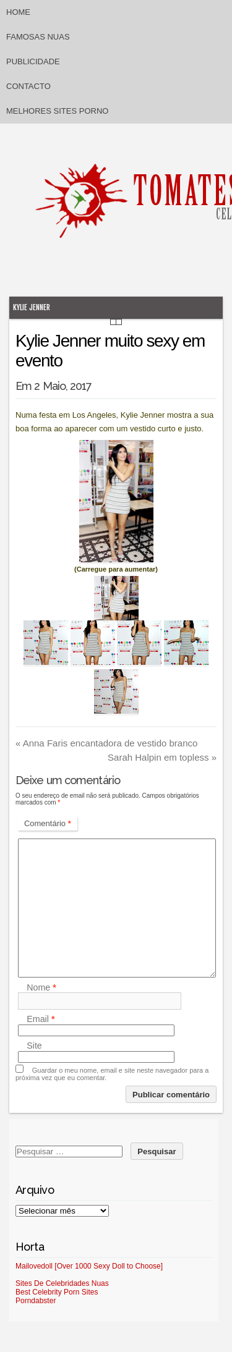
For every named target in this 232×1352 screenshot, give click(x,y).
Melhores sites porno (57, 111)
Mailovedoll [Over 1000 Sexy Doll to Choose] (89, 1266)
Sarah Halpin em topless (162, 757)
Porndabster (35, 1300)
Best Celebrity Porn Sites (56, 1292)
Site (34, 1046)
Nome (41, 987)
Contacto (28, 86)
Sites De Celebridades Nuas (62, 1283)
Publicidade (33, 61)
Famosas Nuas (38, 36)
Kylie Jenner (31, 307)
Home (18, 12)
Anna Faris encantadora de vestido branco (106, 743)
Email (40, 1020)
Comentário (47, 823)
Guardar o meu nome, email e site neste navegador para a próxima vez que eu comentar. (111, 1074)
